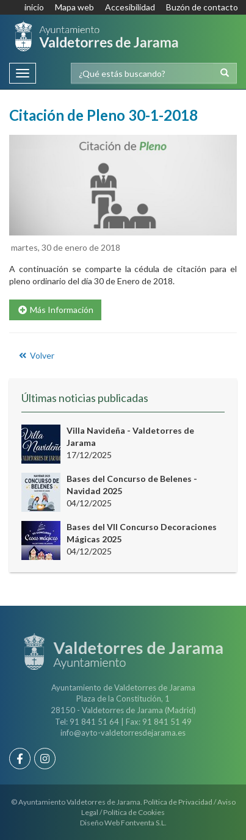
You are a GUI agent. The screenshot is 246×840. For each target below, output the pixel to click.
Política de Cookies (134, 812)
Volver (35, 355)
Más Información (55, 309)
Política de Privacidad (177, 801)
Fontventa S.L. (144, 822)
